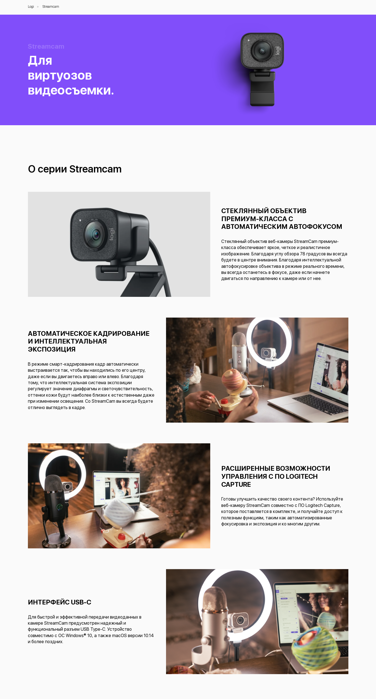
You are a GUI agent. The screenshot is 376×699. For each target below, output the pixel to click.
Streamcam (51, 7)
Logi (31, 7)
